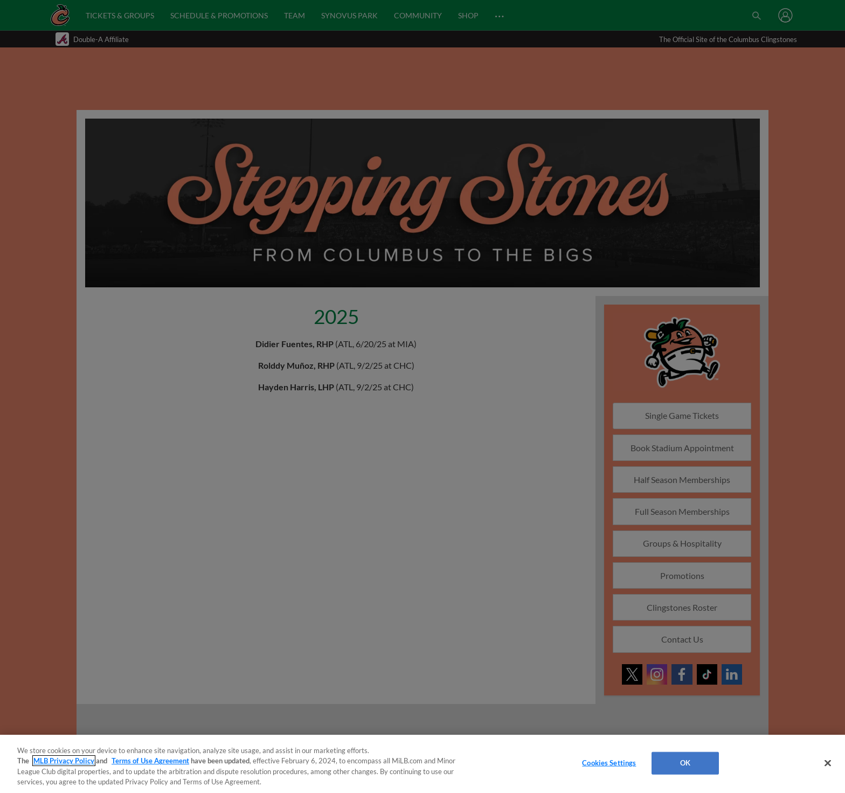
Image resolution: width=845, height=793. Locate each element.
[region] (422, 764)
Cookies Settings (609, 762)
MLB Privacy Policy (63, 760)
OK (685, 762)
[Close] (828, 763)
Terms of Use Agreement (150, 760)
